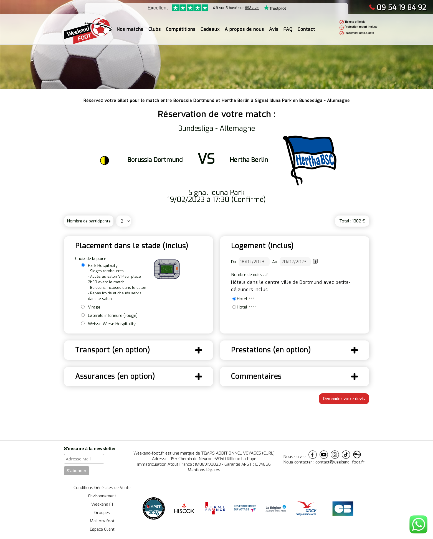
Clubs (154, 27)
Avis (273, 27)
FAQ (288, 27)
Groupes (102, 512)
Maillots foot (102, 521)
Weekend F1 (102, 504)
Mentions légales (204, 470)
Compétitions (181, 27)
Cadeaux (210, 27)
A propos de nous (244, 27)
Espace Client (102, 529)
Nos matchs (130, 27)
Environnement (102, 496)
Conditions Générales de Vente (102, 487)
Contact (306, 27)
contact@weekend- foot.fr (339, 462)
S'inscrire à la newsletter (90, 448)
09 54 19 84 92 (397, 7)
